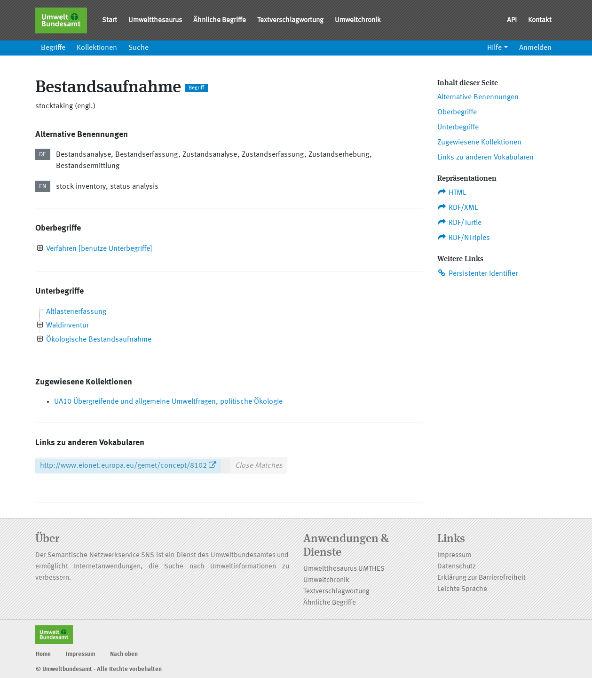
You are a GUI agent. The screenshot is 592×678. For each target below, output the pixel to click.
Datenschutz (456, 566)
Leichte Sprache (462, 589)
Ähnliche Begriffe (219, 20)
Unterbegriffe (458, 127)
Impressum (454, 555)
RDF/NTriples (463, 237)
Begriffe (53, 48)
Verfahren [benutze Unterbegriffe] (99, 249)
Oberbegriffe (457, 112)
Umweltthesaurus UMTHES (344, 569)
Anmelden (535, 48)
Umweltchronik (358, 20)
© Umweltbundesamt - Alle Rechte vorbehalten (99, 669)
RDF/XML (457, 207)
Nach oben (124, 654)
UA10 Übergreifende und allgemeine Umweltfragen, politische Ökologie (168, 402)
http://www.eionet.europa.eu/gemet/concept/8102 (123, 466)
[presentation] (40, 249)
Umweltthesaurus (155, 20)
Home (43, 654)
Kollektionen (97, 48)
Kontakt (540, 20)
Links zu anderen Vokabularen (485, 157)
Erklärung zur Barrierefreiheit (481, 578)
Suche (138, 48)
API (512, 20)
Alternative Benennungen (478, 97)
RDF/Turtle (459, 222)
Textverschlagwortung (290, 20)
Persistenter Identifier (477, 273)
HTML (451, 192)
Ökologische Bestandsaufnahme (98, 339)
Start (109, 20)
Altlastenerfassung (76, 312)
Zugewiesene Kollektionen (479, 142)
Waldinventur (67, 325)
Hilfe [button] (494, 48)
